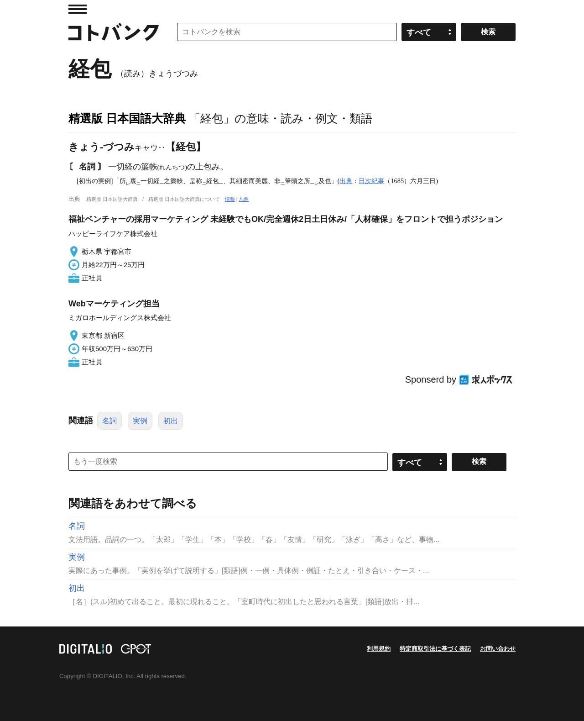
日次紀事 (371, 180)
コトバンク (113, 32)
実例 (140, 421)
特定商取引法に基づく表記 (435, 648)
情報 (230, 199)
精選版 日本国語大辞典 (127, 118)
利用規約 (379, 648)
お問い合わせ (498, 648)
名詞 (109, 421)
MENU (77, 9)
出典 (345, 180)
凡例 (244, 199)
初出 (170, 421)
